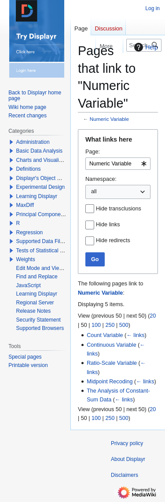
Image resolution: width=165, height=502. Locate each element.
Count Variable (105, 335)
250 (109, 325)
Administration (33, 142)
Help (145, 47)
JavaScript (28, 285)
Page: (92, 152)
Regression (29, 232)
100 (96, 325)
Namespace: (101, 179)
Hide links (108, 224)
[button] (11, 142)
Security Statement (38, 320)
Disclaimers (124, 475)
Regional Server (35, 303)
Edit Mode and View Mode (47, 268)
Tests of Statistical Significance (52, 250)
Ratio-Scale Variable (112, 363)
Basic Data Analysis (39, 151)
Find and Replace (37, 276)
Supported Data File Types (47, 241)
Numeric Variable (109, 119)
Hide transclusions (118, 209)
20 (153, 316)
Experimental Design (40, 187)
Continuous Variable (111, 345)
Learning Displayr (36, 196)
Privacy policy (127, 443)
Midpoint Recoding (109, 381)
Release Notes (33, 311)
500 (123, 325)
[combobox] (117, 163)
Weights (25, 259)
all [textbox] (94, 191)
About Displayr (128, 459)
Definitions (28, 169)
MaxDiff (25, 205)
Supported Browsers (40, 328)
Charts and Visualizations (46, 160)
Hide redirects (113, 240)
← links (135, 335)
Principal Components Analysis (52, 214)
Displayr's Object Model (44, 178)
